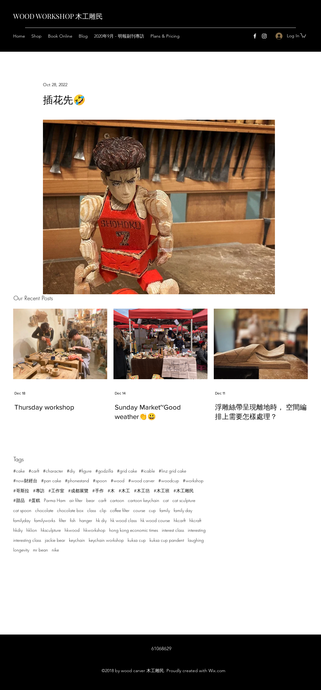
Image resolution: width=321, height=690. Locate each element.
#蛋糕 (34, 500)
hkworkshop (94, 530)
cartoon (117, 500)
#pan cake (51, 481)
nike (55, 550)
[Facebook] (255, 36)
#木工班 (162, 491)
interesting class (27, 540)
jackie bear (55, 540)
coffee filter (119, 510)
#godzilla (104, 471)
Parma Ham (55, 500)
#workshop (193, 481)
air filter (75, 500)
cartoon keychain (143, 500)
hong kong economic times (133, 530)
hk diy (101, 520)
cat (166, 500)
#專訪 (39, 491)
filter (62, 520)
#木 (111, 491)
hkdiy (18, 530)
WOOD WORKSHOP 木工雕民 (58, 16)
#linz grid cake (172, 471)
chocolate (44, 510)
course (139, 510)
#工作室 (56, 491)
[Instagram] (264, 36)
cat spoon (22, 510)
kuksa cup (137, 540)
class (91, 510)
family (165, 510)
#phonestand (77, 481)
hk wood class (123, 520)
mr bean (40, 550)
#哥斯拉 (21, 491)
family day (183, 510)
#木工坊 (142, 491)
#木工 (124, 491)
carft (102, 500)
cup (152, 510)
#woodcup (168, 481)
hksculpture (51, 530)
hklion (31, 530)
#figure (85, 471)
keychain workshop (106, 540)
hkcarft (180, 520)
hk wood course (155, 520)
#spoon (100, 481)
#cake (19, 471)
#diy (71, 471)
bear (90, 500)
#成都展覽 (78, 491)
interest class (173, 530)
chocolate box (70, 510)
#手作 (98, 491)
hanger (85, 520)
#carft (34, 471)
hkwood (72, 530)
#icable (148, 471)
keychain (77, 540)
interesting (197, 530)
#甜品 (19, 500)
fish (73, 520)
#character (53, 471)
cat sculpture (183, 500)
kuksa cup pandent (167, 540)
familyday (21, 520)
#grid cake (127, 471)
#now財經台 (25, 481)
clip (103, 510)
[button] (303, 35)
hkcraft (195, 520)
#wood (117, 481)
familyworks (44, 520)
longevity (21, 550)
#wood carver (141, 481)
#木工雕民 (183, 491)
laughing (196, 540)
